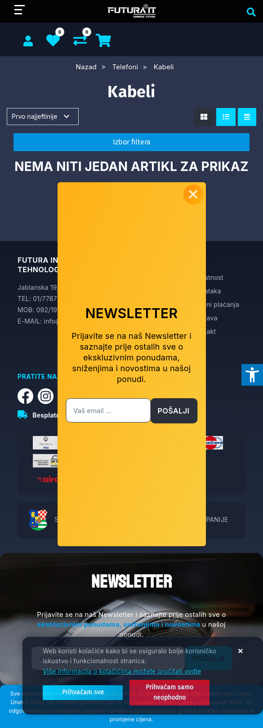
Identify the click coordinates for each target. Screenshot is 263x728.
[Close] (83, 692)
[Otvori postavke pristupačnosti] (252, 375)
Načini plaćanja (216, 304)
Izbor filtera (132, 142)
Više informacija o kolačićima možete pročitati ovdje (122, 671)
